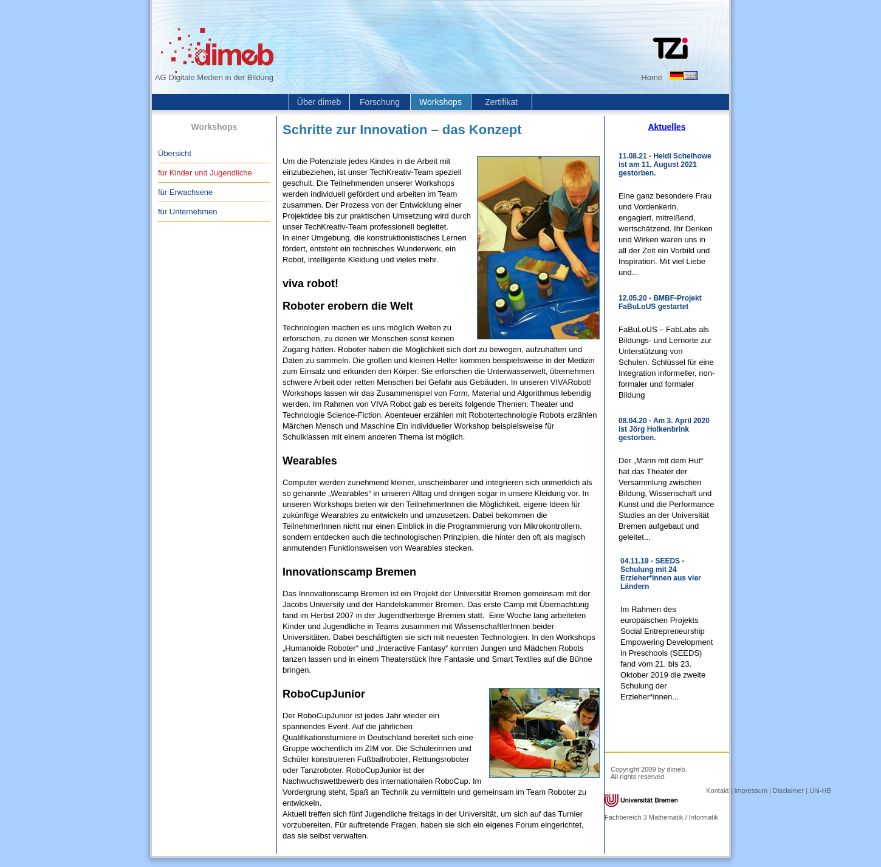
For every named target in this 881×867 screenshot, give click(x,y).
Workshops (440, 102)
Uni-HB (820, 790)
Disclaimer (788, 790)
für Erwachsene (185, 192)
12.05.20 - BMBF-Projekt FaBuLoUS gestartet (660, 302)
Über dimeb (319, 102)
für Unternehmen (188, 211)
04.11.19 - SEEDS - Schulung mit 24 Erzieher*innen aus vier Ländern (660, 574)
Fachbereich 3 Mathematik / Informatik (661, 817)
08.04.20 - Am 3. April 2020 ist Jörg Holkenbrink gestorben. (664, 429)
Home (651, 77)
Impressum (751, 790)
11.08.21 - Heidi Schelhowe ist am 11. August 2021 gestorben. (665, 164)
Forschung (380, 102)
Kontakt (717, 790)
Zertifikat (501, 102)
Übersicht (174, 153)
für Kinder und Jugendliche (205, 172)
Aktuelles (666, 127)
